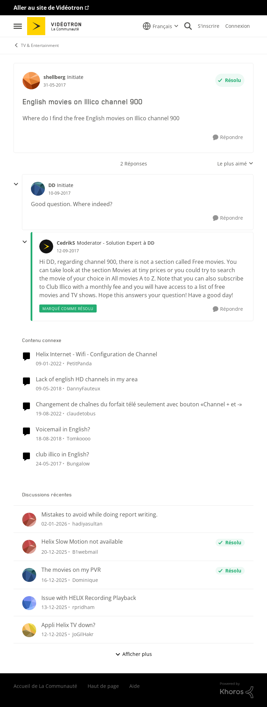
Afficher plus (133, 654)
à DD (148, 242)
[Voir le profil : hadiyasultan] (29, 520)
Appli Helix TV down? (68, 625)
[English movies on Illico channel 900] (59, 193)
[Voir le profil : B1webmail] (29, 547)
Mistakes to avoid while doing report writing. (99, 514)
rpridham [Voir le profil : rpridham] (83, 607)
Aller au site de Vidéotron (48, 7)
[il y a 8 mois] (54, 580)
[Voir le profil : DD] (38, 189)
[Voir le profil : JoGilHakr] (29, 630)
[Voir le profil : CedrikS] (46, 246)
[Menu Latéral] (17, 26)
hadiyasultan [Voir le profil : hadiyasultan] (87, 523)
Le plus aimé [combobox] (235, 163)
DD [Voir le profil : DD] (51, 185)
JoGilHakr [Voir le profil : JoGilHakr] (83, 634)
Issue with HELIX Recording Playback (88, 598)
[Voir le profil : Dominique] (29, 575)
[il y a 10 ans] (49, 463)
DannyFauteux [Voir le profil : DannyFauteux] (83, 388)
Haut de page (103, 686)
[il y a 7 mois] (54, 523)
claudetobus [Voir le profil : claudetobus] (81, 413)
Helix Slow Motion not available (82, 541)
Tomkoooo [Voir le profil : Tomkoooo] (78, 438)
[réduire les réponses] (16, 184)
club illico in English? (62, 454)
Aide (134, 686)
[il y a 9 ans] (49, 388)
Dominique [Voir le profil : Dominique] (85, 580)
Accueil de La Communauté (45, 686)
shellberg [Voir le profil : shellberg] (54, 77)
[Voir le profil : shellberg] (31, 80)
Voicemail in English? (63, 429)
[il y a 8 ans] (49, 438)
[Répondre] (227, 137)
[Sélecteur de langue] (160, 26)
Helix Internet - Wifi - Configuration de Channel (96, 354)
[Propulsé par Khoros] (236, 690)
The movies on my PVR (71, 570)
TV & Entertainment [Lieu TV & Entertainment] (36, 45)
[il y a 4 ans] (49, 413)
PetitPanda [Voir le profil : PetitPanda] (79, 363)
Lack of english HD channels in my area (87, 379)
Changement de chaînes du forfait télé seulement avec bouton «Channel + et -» (139, 404)
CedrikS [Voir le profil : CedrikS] (66, 242)
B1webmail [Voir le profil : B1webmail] (85, 551)
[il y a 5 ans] (49, 363)
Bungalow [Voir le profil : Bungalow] (78, 463)
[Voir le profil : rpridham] (29, 603)
